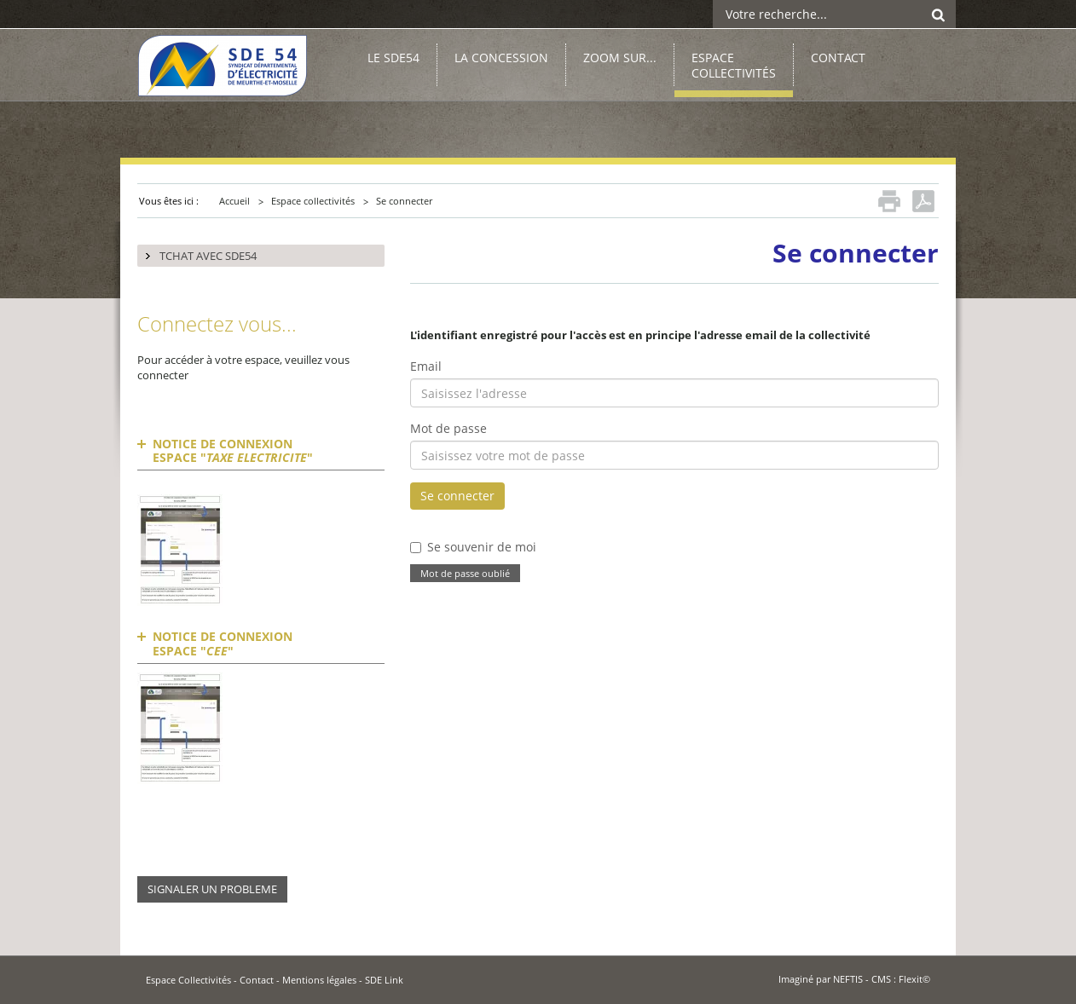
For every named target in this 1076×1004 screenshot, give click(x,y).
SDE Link (384, 979)
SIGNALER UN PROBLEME (212, 889)
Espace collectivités (313, 200)
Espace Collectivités (188, 979)
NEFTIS (848, 978)
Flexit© (914, 978)
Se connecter (404, 200)
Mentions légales (319, 979)
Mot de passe (448, 428)
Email (426, 366)
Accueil (234, 200)
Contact (257, 979)
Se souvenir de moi (481, 547)
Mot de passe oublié (465, 574)
